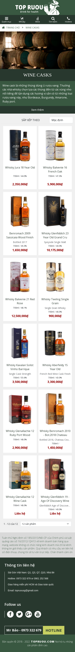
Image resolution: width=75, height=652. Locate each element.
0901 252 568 (41, 578)
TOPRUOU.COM (43, 641)
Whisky (22, 20)
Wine (37, 20)
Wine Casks (32, 27)
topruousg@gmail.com (27, 590)
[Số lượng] (45, 523)
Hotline (68, 20)
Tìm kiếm (53, 20)
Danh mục (6, 20)
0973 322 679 (23, 578)
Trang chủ (13, 27)
